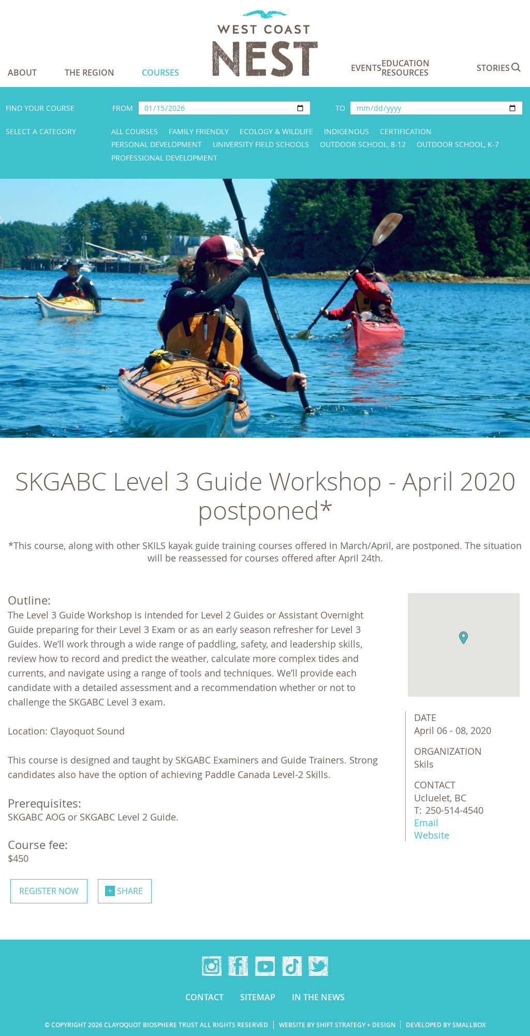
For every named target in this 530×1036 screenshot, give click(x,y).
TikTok (292, 966)
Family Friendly (199, 131)
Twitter (318, 966)
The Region (89, 72)
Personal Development (156, 144)
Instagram (212, 966)
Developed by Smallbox (445, 1024)
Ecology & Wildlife (276, 131)
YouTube (265, 966)
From (122, 108)
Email (426, 822)
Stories (493, 68)
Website (431, 835)
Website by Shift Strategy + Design (337, 1024)
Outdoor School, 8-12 (363, 144)
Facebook (238, 966)
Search (516, 67)
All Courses (134, 131)
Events (366, 68)
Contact (204, 997)
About (22, 72)
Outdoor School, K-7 (458, 144)
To (340, 108)
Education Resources (405, 67)
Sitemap (257, 997)
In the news (318, 997)
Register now (49, 891)
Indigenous (346, 131)
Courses (160, 72)
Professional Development (164, 158)
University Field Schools (261, 144)
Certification (406, 131)
